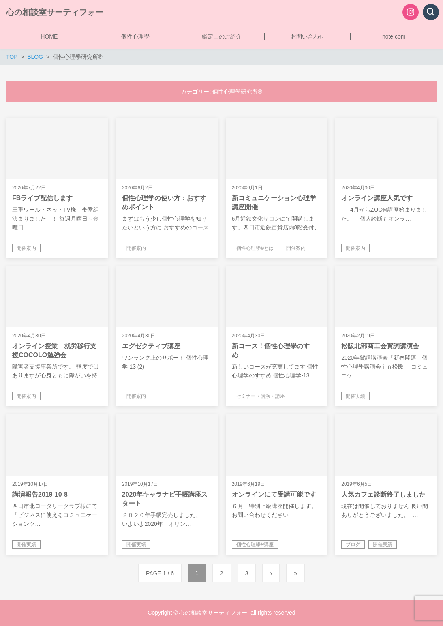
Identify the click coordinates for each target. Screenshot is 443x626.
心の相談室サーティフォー (54, 12)
